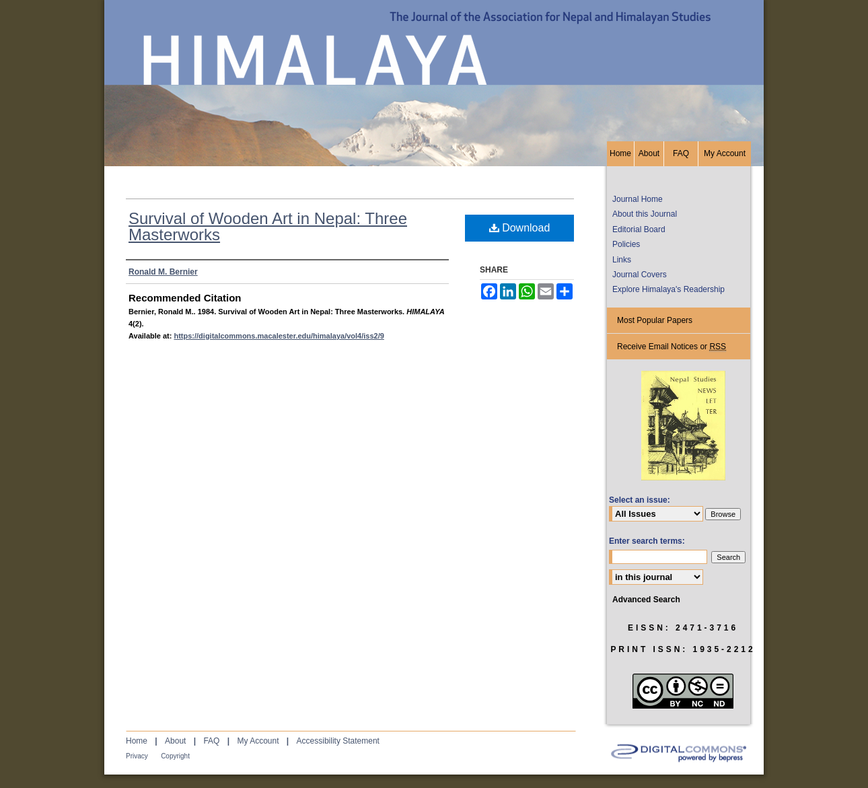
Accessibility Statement (338, 741)
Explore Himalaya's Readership (668, 289)
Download (519, 228)
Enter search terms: (647, 541)
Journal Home (637, 199)
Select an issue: (639, 500)
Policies (626, 244)
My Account (258, 741)
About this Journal (644, 214)
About (175, 741)
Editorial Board (638, 229)
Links (621, 259)
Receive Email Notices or (671, 347)
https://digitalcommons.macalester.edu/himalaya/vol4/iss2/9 (279, 336)
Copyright (175, 756)
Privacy (137, 756)
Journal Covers (639, 274)
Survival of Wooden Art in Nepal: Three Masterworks (268, 226)
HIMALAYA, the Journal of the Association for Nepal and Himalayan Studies (434, 70)
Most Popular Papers (654, 320)
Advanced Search (646, 599)
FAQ (211, 741)
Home (136, 741)
